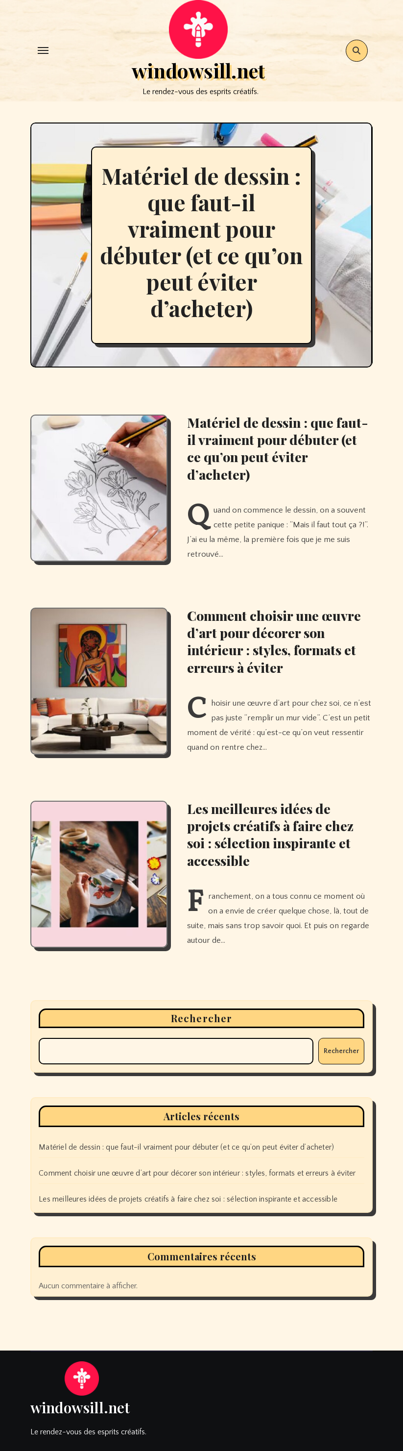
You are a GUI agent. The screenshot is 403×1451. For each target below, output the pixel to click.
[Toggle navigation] (43, 50)
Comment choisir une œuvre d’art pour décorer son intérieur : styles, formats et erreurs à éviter (274, 641)
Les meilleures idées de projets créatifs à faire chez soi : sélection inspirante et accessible (270, 834)
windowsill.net (198, 70)
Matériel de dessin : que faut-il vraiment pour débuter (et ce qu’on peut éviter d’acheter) (201, 241)
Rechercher (201, 1018)
